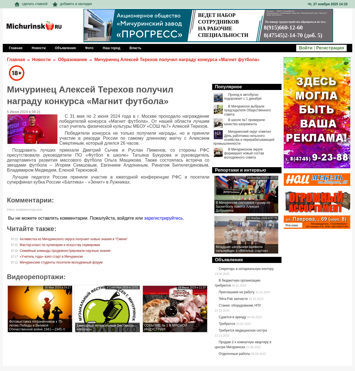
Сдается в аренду (232, 317)
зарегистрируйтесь (163, 218)
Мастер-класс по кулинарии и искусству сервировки (60, 245)
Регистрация (330, 48)
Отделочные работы (234, 354)
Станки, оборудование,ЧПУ (240, 305)
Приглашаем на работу (236, 292)
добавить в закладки (72, 4)
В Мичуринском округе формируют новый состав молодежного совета (244, 153)
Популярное (228, 86)
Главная (16, 59)
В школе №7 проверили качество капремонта (244, 122)
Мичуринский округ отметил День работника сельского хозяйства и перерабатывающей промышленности (243, 138)
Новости (41, 59)
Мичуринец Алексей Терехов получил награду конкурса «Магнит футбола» (177, 59)
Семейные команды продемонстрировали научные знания (65, 251)
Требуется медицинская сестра (243, 330)
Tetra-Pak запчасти (233, 299)
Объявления (229, 259)
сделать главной (30, 4)
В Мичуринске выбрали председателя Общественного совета (247, 110)
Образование (72, 59)
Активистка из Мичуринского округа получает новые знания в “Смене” (74, 239)
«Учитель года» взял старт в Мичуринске (51, 257)
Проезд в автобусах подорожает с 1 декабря (243, 97)
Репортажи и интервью (240, 170)
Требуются (227, 324)
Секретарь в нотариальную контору (246, 269)
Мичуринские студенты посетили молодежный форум (61, 262)
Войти (306, 48)
